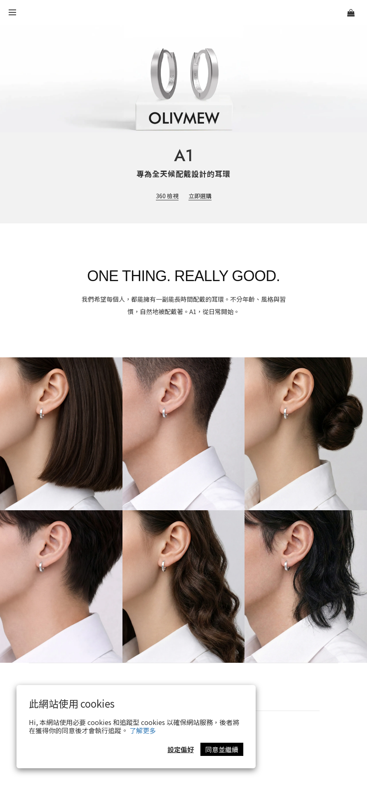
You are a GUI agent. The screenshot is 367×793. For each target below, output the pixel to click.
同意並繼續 (221, 749)
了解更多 (142, 730)
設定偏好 (180, 749)
